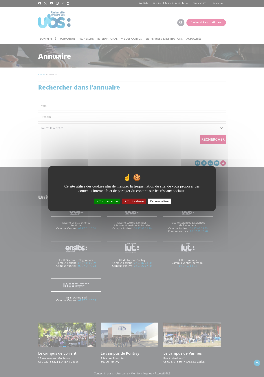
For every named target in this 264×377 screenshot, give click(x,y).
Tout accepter (107, 201)
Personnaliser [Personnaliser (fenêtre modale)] (159, 201)
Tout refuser (134, 201)
